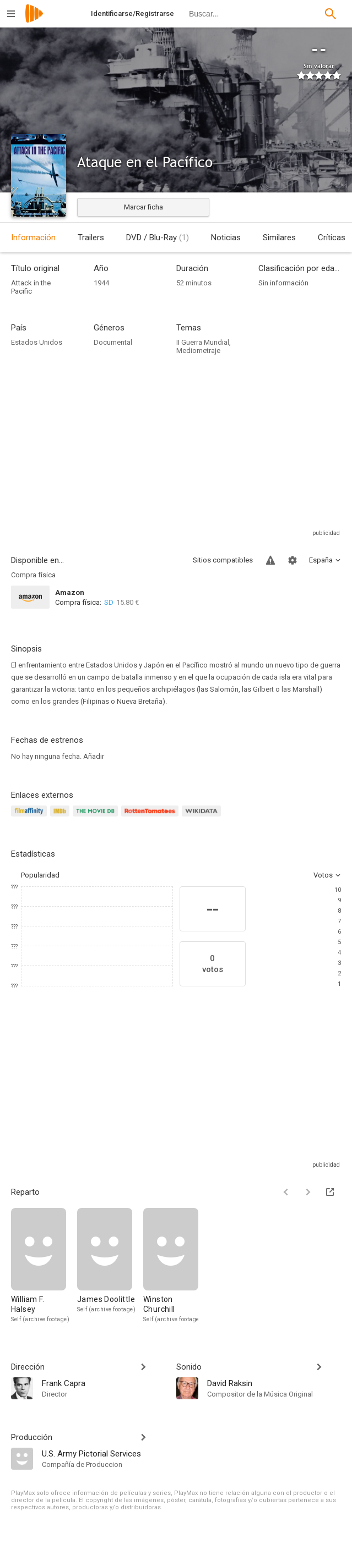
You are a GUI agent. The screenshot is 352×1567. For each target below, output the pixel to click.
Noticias (226, 237)
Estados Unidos (36, 342)
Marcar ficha (143, 207)
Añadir (93, 756)
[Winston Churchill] (170, 1266)
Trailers (91, 237)
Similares (279, 237)
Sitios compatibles (223, 560)
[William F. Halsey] (44, 1266)
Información (33, 237)
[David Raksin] (274, 1382)
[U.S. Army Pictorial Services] (103, 1453)
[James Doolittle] (110, 1266)
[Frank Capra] (103, 1382)
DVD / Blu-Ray (157, 237)
